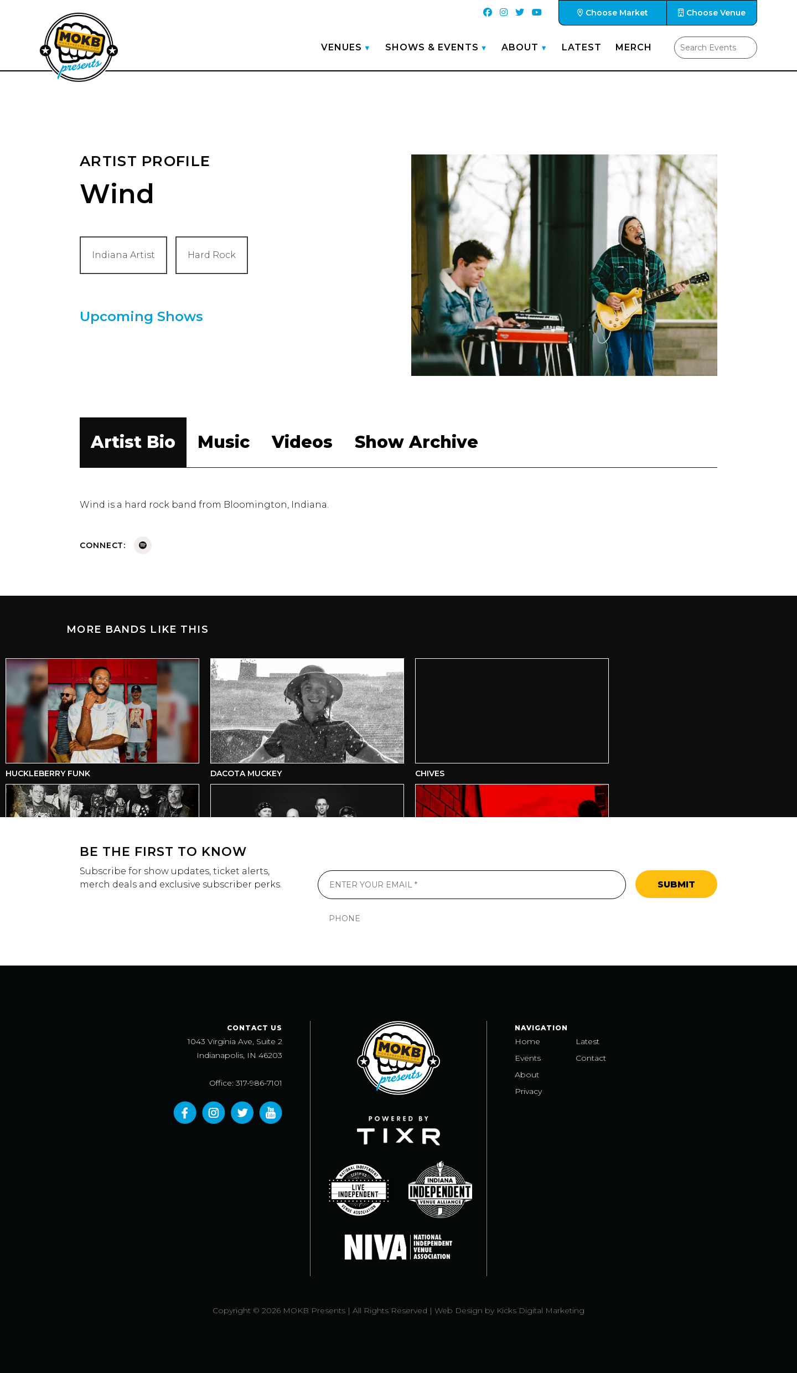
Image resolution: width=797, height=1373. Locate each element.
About (520, 47)
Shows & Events (432, 47)
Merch (633, 47)
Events (528, 1058)
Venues (341, 47)
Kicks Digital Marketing (540, 1310)
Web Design (458, 1310)
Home (527, 1041)
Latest (582, 47)
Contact (591, 1058)
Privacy (528, 1091)
